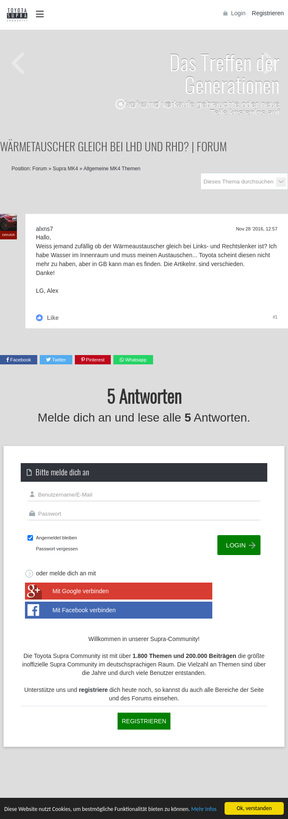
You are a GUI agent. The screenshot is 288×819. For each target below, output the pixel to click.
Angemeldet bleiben (56, 537)
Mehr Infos (204, 809)
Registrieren (268, 13)
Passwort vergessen (57, 548)
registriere (93, 689)
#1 (275, 317)
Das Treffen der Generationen (224, 73)
